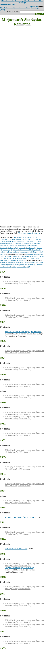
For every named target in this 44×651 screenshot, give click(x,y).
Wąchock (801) (13, 260)
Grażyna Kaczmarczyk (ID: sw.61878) (19, 568)
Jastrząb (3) (3, 260)
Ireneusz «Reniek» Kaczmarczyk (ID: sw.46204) (23, 332)
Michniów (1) (29, 239)
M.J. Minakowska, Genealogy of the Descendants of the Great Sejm (21, 2)
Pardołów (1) (33, 252)
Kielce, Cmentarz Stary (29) (21, 267)
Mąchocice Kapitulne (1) (20, 252)
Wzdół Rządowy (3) (9, 241)
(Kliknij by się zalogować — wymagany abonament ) (24, 282)
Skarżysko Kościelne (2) (32, 237)
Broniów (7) (27, 243)
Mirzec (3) (22, 248)
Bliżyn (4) (12, 239)
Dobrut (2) (16, 250)
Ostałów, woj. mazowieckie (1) (19, 246)
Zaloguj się (34, 6)
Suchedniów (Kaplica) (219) (30, 256)
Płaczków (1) (31, 241)
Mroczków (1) (21, 241)
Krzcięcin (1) (4, 246)
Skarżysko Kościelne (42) (12, 256)
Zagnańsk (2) (36, 250)
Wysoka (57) (22, 260)
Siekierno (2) (19, 243)
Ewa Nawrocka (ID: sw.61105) (16, 549)
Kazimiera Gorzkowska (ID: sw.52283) (19, 517)
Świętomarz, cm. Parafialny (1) (26, 265)
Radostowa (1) (7, 250)
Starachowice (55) (25, 250)
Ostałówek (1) (33, 246)
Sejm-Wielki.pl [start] (7, 4)
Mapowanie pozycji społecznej (29, 233)
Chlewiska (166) (34, 258)
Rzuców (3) (3, 248)
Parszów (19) (20, 239)
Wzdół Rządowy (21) (21, 258)
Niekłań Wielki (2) (6, 252)
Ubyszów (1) (4, 239)
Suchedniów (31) (18, 237)
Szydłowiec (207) (8, 258)
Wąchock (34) (36, 243)
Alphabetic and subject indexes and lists (15, 8)
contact (41, 6)
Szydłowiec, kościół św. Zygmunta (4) (12, 262)
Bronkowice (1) (31, 248)
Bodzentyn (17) (13, 248)
